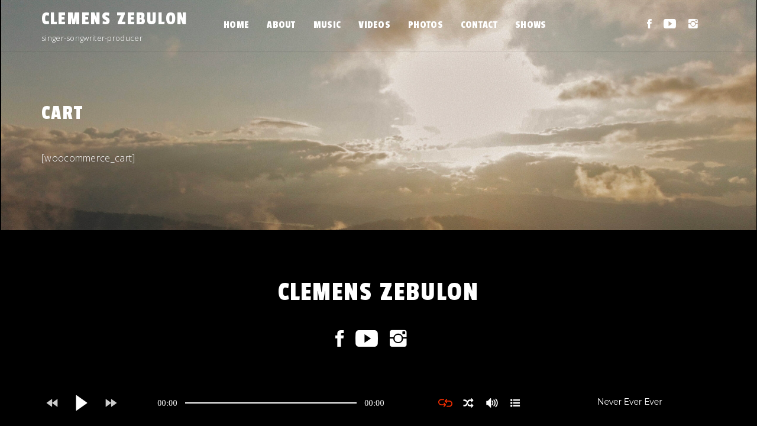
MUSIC (327, 25)
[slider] (271, 403)
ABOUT (281, 25)
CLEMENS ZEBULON (114, 19)
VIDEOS (374, 25)
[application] (271, 403)
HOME (236, 25)
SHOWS (530, 25)
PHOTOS (425, 25)
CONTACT (479, 25)
